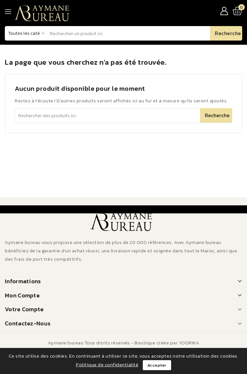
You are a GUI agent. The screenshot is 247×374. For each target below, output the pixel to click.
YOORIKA (189, 342)
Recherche (217, 115)
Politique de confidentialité (107, 364)
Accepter (157, 365)
